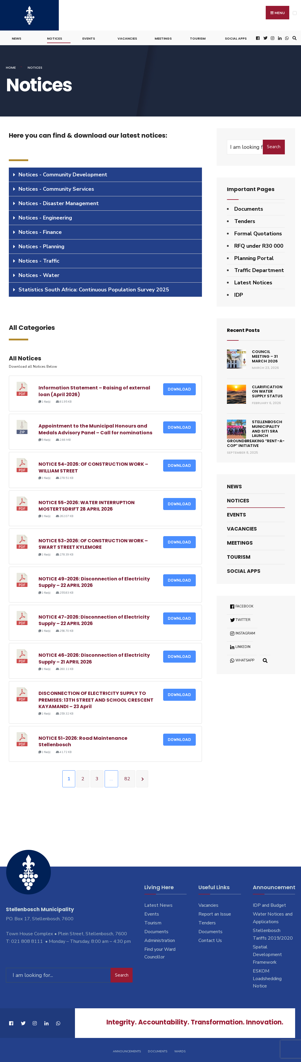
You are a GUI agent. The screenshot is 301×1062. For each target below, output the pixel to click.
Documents (248, 207)
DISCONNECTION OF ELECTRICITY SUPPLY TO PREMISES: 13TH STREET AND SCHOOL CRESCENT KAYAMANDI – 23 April (96, 698)
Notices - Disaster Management (59, 201)
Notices (54, 37)
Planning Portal (254, 256)
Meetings (163, 37)
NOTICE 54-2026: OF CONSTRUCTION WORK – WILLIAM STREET (94, 465)
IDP (238, 293)
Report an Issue (214, 912)
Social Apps (236, 37)
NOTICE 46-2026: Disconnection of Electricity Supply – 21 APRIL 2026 (94, 656)
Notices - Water (39, 273)
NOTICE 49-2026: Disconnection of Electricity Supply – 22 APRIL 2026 (94, 580)
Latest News (158, 903)
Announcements (127, 1050)
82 (127, 777)
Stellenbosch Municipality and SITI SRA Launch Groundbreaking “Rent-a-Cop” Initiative (256, 432)
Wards (179, 1050)
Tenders (244, 219)
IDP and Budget (269, 903)
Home (11, 66)
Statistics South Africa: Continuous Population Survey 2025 (94, 287)
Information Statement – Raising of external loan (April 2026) (94, 389)
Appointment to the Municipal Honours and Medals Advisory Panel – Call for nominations (95, 427)
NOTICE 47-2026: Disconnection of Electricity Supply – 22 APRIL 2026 (94, 618)
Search (273, 145)
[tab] (105, 173)
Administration (159, 939)
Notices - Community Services (56, 187)
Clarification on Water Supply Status (267, 389)
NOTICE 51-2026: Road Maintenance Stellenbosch (83, 739)
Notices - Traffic (39, 259)
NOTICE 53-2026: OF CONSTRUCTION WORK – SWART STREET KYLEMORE (93, 542)
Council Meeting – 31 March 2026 (265, 354)
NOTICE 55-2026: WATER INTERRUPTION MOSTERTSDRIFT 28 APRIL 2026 (87, 504)
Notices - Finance (40, 230)
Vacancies (127, 37)
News (16, 37)
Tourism (197, 37)
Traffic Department (259, 268)
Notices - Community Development (63, 172)
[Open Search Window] (293, 36)
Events (88, 37)
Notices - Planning (41, 244)
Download (179, 387)
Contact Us (210, 939)
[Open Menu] (295, 13)
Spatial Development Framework (267, 953)
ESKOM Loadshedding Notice (267, 977)
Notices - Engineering (45, 216)
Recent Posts (245, 328)
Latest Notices (253, 280)
